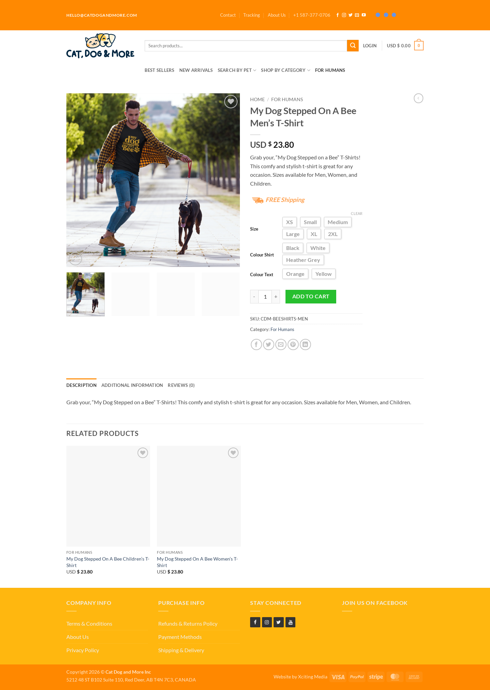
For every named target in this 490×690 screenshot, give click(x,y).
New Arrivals (196, 70)
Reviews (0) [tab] (181, 385)
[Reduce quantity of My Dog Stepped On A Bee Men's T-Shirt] (254, 296)
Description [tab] (81, 385)
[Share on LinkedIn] (305, 344)
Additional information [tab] (132, 385)
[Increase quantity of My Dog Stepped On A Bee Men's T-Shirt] (276, 296)
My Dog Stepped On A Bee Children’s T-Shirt (107, 562)
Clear (356, 213)
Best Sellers (159, 70)
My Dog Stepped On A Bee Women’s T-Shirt (197, 562)
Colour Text (261, 274)
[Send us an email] (357, 15)
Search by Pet (237, 70)
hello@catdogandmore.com (101, 15)
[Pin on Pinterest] (293, 344)
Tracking (251, 15)
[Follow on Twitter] (350, 15)
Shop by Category (285, 70)
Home (257, 99)
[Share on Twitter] (268, 344)
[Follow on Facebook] (338, 15)
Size (254, 229)
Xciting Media (312, 676)
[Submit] (353, 45)
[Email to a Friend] (281, 344)
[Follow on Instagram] (344, 15)
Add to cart (311, 296)
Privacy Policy (82, 650)
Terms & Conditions (89, 623)
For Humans (330, 70)
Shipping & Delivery (181, 650)
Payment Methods (180, 636)
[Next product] (418, 98)
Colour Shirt (262, 254)
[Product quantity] (265, 296)
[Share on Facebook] (256, 344)
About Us (277, 15)
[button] (311, 15)
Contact (228, 15)
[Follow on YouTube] (364, 15)
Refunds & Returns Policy (187, 623)
